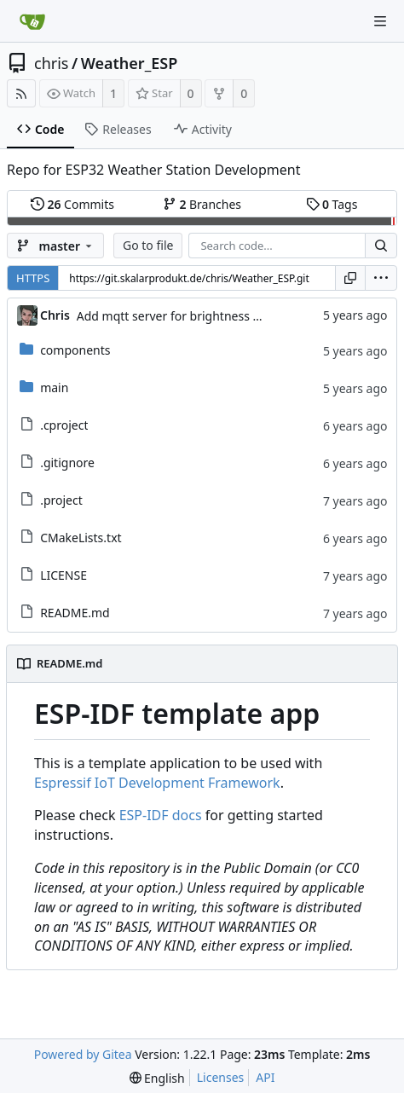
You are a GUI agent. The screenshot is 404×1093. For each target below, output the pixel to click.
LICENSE (63, 575)
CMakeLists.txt (80, 537)
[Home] (32, 21)
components (75, 350)
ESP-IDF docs (160, 815)
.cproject (64, 425)
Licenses (221, 1077)
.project (61, 500)
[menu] (381, 278)
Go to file (148, 245)
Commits (72, 204)
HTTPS (32, 278)
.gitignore (67, 462)
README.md (75, 612)
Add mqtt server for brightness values (183, 316)
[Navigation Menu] (380, 21)
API (265, 1077)
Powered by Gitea (83, 1054)
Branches (202, 204)
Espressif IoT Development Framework (157, 782)
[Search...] (381, 245)
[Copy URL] (350, 278)
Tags (332, 204)
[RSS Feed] (21, 93)
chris (51, 63)
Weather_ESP (129, 63)
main (54, 387)
